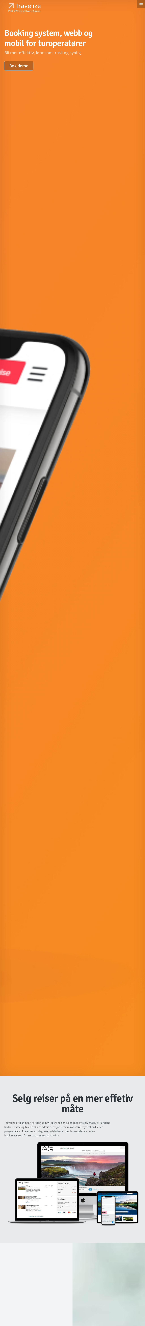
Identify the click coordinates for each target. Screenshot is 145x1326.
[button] (141, 4)
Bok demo (18, 65)
